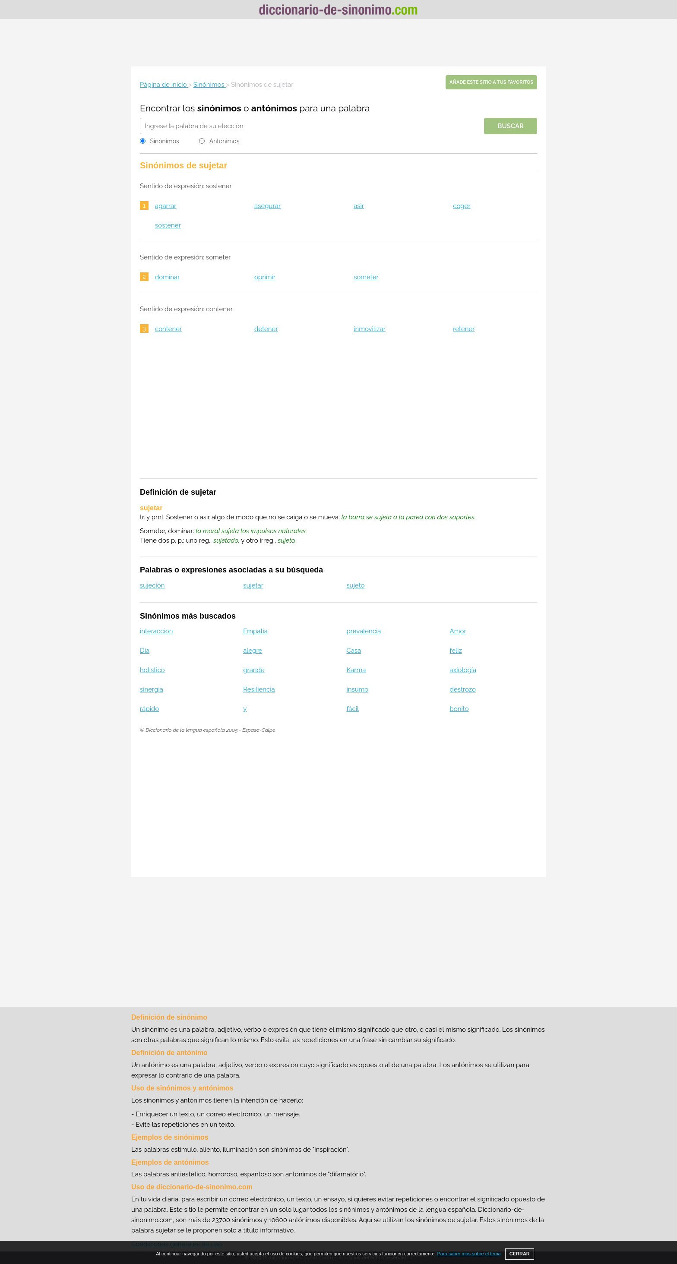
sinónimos (219, 108)
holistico (152, 670)
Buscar (510, 126)
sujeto (355, 585)
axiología (463, 670)
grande (254, 670)
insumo (357, 689)
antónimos (274, 108)
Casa (353, 650)
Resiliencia (259, 689)
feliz (456, 650)
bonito (459, 709)
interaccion (156, 631)
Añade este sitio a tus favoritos (491, 82)
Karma (356, 670)
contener (168, 329)
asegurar (267, 206)
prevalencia (363, 631)
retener (464, 329)
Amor (458, 631)
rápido (149, 709)
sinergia (151, 689)
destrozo (463, 689)
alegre (252, 650)
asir (359, 206)
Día (144, 650)
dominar (167, 277)
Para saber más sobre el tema (468, 1253)
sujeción (152, 585)
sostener (168, 225)
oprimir (264, 277)
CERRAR (519, 1253)
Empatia (255, 631)
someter (366, 277)
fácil (352, 709)
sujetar (253, 585)
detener (266, 329)
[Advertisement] (338, 42)
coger (461, 206)
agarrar (166, 206)
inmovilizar (370, 329)
